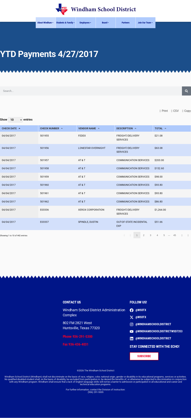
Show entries (16, 120)
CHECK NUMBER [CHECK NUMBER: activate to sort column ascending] (49, 128)
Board (105, 22)
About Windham (45, 22)
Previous (130, 235)
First (124, 235)
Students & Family (65, 22)
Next (182, 235)
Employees (86, 22)
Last (188, 235)
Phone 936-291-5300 (78, 336)
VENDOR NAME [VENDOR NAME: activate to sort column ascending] (87, 128)
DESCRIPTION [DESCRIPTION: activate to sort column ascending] (124, 128)
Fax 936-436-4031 (76, 344)
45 (174, 235)
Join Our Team (145, 22)
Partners (126, 22)
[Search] (186, 91)
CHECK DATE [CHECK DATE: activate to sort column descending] (9, 128)
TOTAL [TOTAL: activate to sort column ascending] (159, 128)
